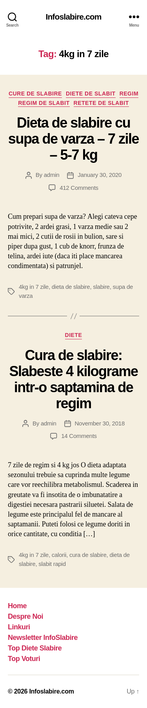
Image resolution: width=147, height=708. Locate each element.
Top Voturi (24, 659)
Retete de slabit (101, 103)
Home (17, 606)
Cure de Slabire (35, 93)
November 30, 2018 (100, 423)
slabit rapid (52, 563)
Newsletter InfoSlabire (43, 637)
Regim (129, 93)
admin (52, 174)
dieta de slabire (71, 286)
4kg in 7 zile (34, 286)
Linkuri (19, 627)
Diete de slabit (91, 93)
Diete (73, 335)
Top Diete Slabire (35, 648)
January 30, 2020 (100, 174)
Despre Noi (25, 616)
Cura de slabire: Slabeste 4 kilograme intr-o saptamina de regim (73, 379)
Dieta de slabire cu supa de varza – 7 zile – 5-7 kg (73, 139)
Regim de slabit (43, 103)
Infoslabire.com (73, 17)
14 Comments (79, 435)
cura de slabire (88, 554)
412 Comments (79, 187)
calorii (59, 554)
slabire (101, 286)
